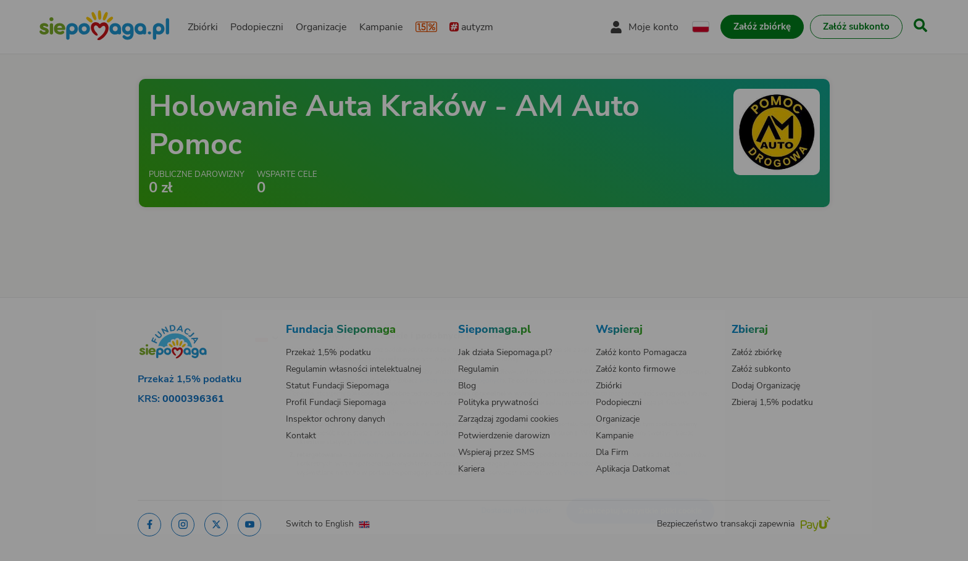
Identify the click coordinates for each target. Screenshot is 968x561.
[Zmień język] (213, 317)
